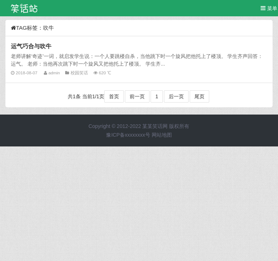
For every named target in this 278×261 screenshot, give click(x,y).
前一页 (137, 96)
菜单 (269, 8)
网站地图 (162, 135)
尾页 (199, 96)
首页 (114, 96)
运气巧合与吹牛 (31, 46)
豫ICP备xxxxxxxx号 (128, 135)
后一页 (176, 96)
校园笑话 (79, 72)
